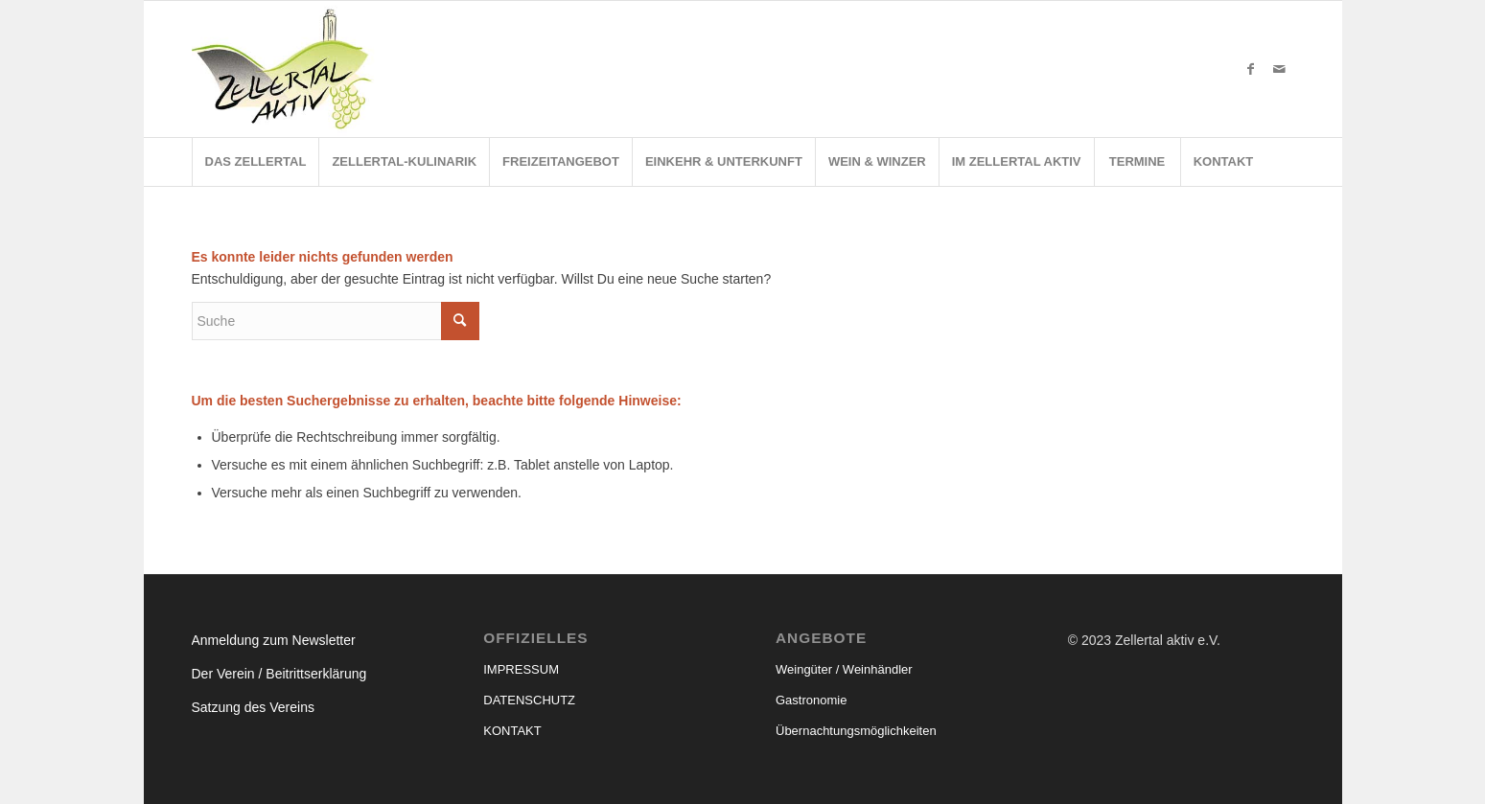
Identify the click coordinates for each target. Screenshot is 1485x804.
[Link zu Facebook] (1251, 69)
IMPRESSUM (521, 669)
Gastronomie (811, 700)
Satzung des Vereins (253, 707)
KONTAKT (512, 731)
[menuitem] (255, 162)
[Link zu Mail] (1279, 69)
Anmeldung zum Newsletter (274, 640)
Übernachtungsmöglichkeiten (856, 731)
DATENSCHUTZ (529, 700)
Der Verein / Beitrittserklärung (279, 673)
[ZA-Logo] (288, 69)
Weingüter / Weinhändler (844, 669)
